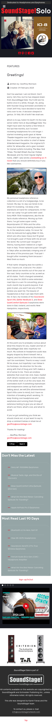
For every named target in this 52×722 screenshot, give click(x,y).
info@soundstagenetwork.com (26, 712)
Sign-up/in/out (26, 580)
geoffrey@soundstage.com (19, 424)
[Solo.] (26, 11)
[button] (2, 585)
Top (26, 720)
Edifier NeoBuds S (25, 300)
